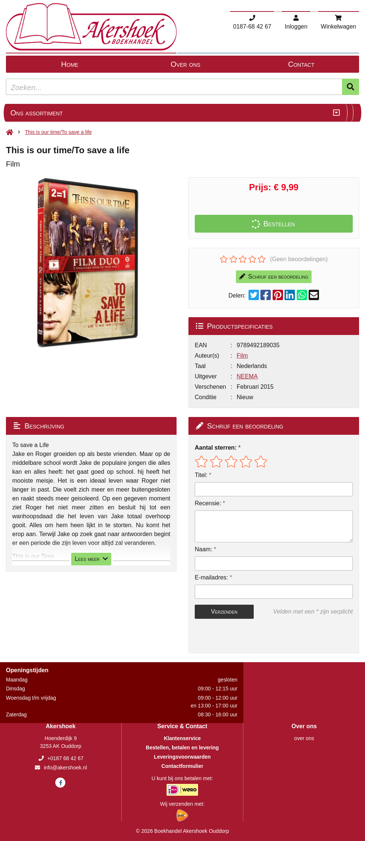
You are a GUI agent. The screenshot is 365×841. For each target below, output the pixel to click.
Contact (301, 64)
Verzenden (224, 611)
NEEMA (247, 376)
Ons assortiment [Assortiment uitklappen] (36, 113)
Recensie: (208, 503)
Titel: (201, 475)
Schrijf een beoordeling (273, 276)
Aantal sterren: (216, 447)
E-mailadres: (211, 577)
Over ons (185, 64)
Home (69, 64)
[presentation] (242, 636)
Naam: (203, 549)
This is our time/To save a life (58, 132)
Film (242, 355)
